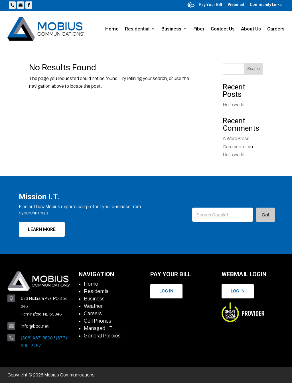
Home (112, 29)
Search (253, 69)
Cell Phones (97, 321)
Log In (166, 291)
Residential (137, 29)
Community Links (266, 4)
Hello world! (234, 104)
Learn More (42, 229)
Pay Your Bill (210, 4)
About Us (251, 29)
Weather (93, 306)
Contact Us (223, 29)
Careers (276, 29)
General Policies (102, 336)
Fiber (198, 29)
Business (171, 29)
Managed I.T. (99, 328)
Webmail (236, 4)
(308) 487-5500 (37, 337)
